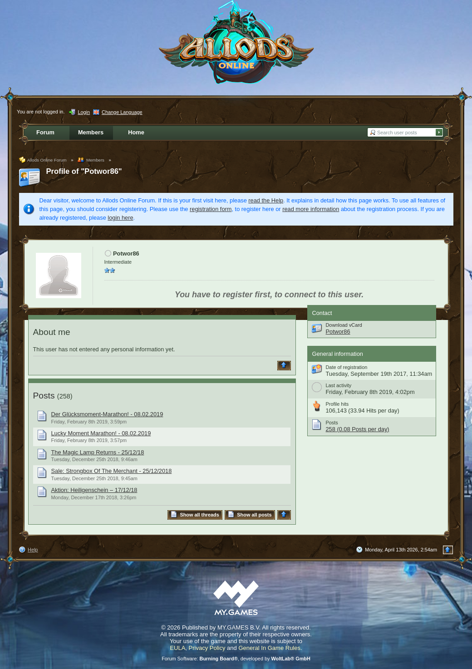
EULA (177, 647)
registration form (210, 209)
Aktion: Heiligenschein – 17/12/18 (94, 490)
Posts (44, 395)
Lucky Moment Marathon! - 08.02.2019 (101, 433)
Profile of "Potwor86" (84, 171)
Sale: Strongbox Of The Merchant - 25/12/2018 (111, 470)
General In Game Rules (269, 647)
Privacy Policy (207, 647)
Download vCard (344, 325)
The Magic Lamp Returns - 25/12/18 (97, 452)
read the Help (265, 200)
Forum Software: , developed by (236, 658)
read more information (310, 209)
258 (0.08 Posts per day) (357, 429)
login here (120, 217)
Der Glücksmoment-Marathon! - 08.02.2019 (107, 414)
